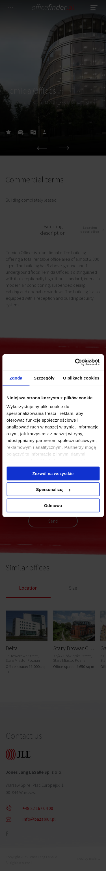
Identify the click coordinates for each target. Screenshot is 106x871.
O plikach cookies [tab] (81, 377)
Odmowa (53, 505)
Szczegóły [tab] (44, 377)
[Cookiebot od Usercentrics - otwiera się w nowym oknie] (75, 362)
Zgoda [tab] (15, 377)
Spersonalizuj (53, 489)
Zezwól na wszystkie (53, 473)
